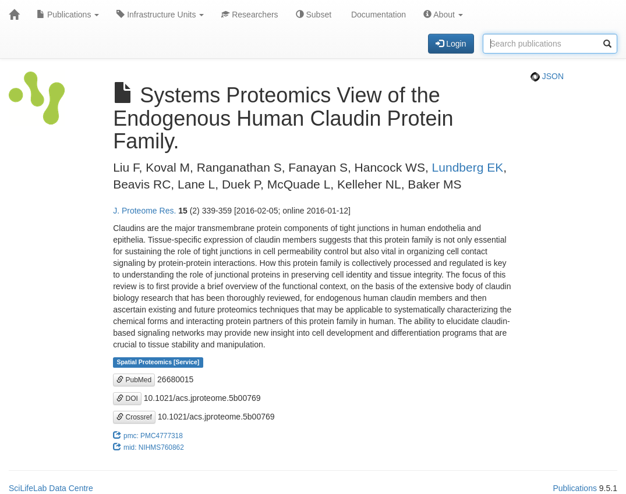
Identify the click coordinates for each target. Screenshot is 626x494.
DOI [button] (127, 399)
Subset (313, 14)
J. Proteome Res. (144, 210)
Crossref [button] (134, 417)
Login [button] (451, 43)
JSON (547, 76)
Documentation (377, 14)
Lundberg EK (468, 167)
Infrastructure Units (160, 14)
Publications (68, 14)
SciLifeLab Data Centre (51, 488)
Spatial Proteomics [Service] (157, 362)
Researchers (249, 14)
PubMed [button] (133, 380)
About (443, 14)
